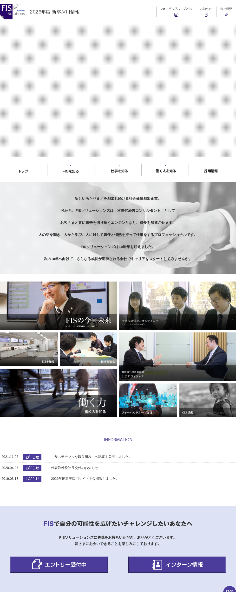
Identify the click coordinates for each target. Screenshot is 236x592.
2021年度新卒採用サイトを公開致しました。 (85, 479)
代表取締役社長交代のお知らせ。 (76, 468)
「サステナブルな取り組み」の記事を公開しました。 (91, 457)
